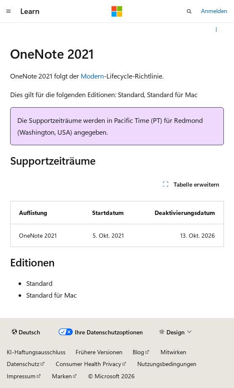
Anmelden (214, 11)
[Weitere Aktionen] (216, 29)
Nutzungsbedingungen (166, 364)
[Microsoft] (117, 11)
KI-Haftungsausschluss (36, 352)
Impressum (21, 376)
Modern (92, 75)
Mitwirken (173, 352)
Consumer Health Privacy (88, 364)
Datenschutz (23, 364)
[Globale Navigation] (8, 11)
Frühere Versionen (99, 352)
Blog (138, 352)
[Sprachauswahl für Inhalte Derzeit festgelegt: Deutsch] (26, 332)
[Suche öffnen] (189, 11)
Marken (62, 376)
